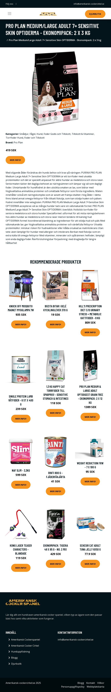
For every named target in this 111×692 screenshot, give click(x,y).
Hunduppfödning (20, 651)
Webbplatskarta (95, 686)
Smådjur (24, 134)
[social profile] (16, 4)
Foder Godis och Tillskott (57, 134)
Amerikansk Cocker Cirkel (25, 645)
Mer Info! (15, 159)
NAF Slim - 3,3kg (21, 470)
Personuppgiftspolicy (72, 686)
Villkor (100, 682)
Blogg (14, 657)
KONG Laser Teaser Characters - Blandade (21, 549)
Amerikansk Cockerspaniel (25, 639)
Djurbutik (95, 13)
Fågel (32, 134)
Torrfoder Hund (14, 137)
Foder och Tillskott (34, 137)
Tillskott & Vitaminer (83, 134)
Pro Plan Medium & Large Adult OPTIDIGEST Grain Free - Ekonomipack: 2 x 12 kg (90, 394)
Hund (39, 134)
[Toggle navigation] (9, 13)
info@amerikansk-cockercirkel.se (89, 3)
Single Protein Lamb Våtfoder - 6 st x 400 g (20, 400)
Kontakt (90, 682)
